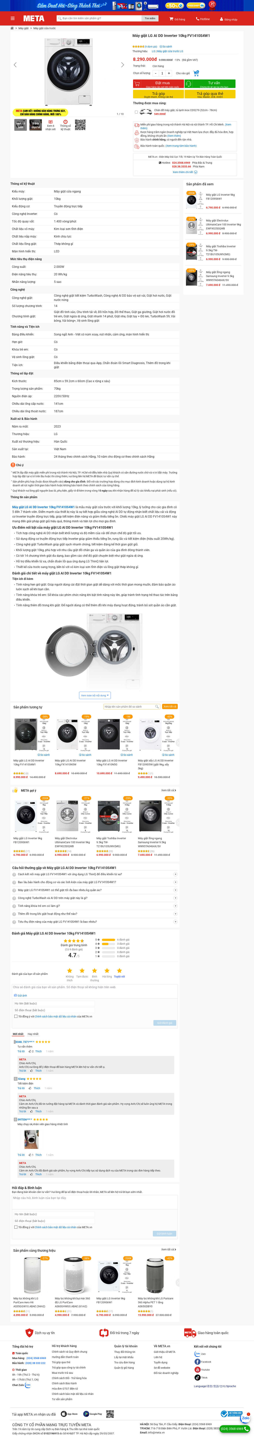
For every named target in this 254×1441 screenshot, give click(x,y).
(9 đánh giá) (151, 46)
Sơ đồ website (162, 1367)
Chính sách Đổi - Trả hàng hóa (69, 1378)
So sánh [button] (45, 754)
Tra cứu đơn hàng (124, 1362)
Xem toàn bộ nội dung (93, 695)
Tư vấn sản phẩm (62, 1399)
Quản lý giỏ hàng (124, 1367)
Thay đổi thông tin (124, 1351)
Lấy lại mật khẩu (123, 1357)
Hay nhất (33, 1034)
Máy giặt (23, 28)
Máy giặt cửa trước (44, 28)
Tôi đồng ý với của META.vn (55, 1016)
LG (153, 51)
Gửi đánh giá (164, 1022)
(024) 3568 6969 (36, 1358)
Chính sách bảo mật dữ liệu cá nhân (55, 1016)
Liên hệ (158, 1357)
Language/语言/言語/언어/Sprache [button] (215, 1386)
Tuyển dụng (160, 1362)
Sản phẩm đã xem (200, 184)
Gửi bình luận (164, 1233)
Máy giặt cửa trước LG (170, 51)
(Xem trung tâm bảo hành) (181, 145)
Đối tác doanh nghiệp (166, 1373)
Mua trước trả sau (62, 1372)
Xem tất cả (170, 706)
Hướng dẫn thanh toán (65, 1357)
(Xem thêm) (174, 135)
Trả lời (21, 1051)
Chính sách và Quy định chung (69, 1351)
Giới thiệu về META (164, 1351)
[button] (120, 64)
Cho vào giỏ (183, 73)
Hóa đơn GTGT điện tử (65, 1388)
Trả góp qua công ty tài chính (69, 1367)
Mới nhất (18, 1034)
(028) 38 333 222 (35, 1363)
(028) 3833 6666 (216, 1428)
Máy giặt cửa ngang (67, 191)
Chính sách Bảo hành (64, 1383)
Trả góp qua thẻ (61, 1362)
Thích (38, 1051)
